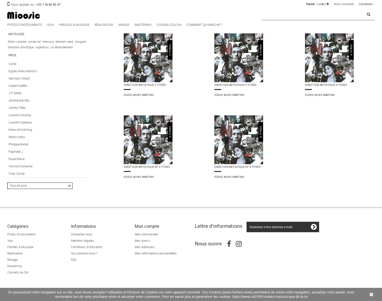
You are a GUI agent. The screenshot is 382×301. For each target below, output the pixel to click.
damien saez (64, 41)
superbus (42, 47)
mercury (48, 41)
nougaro (80, 41)
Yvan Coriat (17, 177)
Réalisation (104, 25)
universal (34, 41)
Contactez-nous (81, 234)
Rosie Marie (17, 163)
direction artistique (21, 47)
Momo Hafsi (17, 141)
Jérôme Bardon (19, 104)
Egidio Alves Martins (23, 75)
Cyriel (12, 68)
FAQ (73, 259)
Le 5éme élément (61, 47)
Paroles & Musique (74, 25)
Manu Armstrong (20, 133)
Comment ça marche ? (204, 25)
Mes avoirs (142, 240)
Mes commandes (146, 234)
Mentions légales (82, 240)
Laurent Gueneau (20, 126)
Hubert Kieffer (18, 89)
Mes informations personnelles (156, 253)
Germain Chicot (19, 82)
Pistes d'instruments (24, 25)
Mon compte (147, 226)
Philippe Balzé (18, 148)
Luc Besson (33, 53)
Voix (50, 25)
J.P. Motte (15, 97)
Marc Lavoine (17, 41)
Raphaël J (16, 155)
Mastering (143, 25)
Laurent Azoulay (20, 119)
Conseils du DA (169, 25)
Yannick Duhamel (20, 170)
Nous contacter (344, 4)
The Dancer (15, 53)
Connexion (365, 4)
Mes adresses (144, 247)
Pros (12, 61)
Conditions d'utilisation (86, 247)
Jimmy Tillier (17, 111)
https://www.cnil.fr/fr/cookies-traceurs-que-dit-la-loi (270, 297)
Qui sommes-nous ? (84, 253)
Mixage (123, 25)
